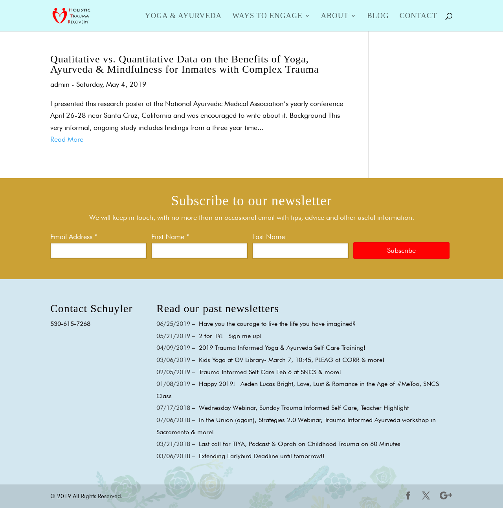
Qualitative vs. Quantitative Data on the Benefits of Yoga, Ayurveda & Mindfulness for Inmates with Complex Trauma (184, 64)
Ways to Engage (267, 16)
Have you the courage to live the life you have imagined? (277, 323)
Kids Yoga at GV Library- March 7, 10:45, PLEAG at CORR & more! (291, 360)
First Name (170, 236)
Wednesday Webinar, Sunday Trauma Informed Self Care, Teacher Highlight (304, 407)
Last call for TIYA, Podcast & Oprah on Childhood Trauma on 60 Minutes (299, 444)
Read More (66, 139)
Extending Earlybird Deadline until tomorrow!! (262, 456)
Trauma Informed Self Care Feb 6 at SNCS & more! (270, 372)
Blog (378, 16)
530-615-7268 (70, 323)
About (335, 16)
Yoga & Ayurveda (183, 16)
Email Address (73, 236)
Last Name (268, 236)
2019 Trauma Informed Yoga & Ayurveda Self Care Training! (282, 347)
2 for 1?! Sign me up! (230, 336)
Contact (418, 16)
